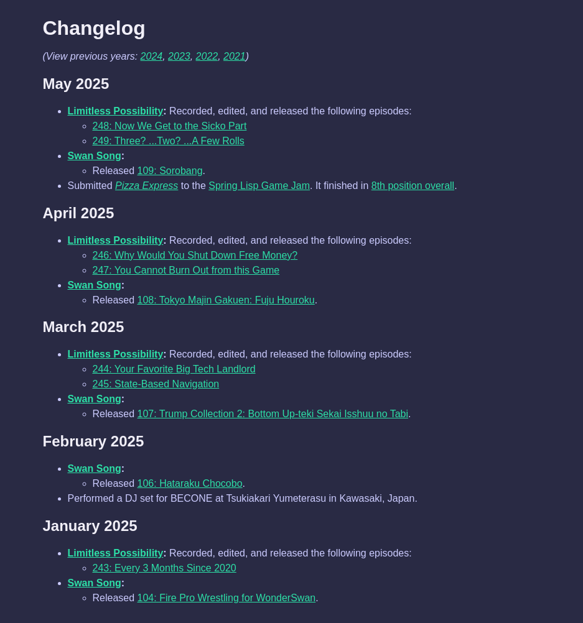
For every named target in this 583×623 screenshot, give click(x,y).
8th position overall (412, 185)
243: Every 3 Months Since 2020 (164, 568)
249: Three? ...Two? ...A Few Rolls (169, 141)
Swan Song (94, 155)
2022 (207, 56)
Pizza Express (146, 185)
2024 (152, 56)
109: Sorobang (170, 170)
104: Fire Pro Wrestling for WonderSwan (227, 598)
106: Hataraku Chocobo (190, 483)
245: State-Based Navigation (156, 384)
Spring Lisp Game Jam (259, 185)
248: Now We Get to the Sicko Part (170, 126)
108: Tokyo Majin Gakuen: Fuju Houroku (226, 300)
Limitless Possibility (116, 111)
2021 (234, 56)
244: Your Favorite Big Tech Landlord (174, 369)
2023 (179, 56)
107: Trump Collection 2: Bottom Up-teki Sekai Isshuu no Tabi (273, 413)
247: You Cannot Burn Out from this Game (186, 270)
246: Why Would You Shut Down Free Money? (195, 255)
